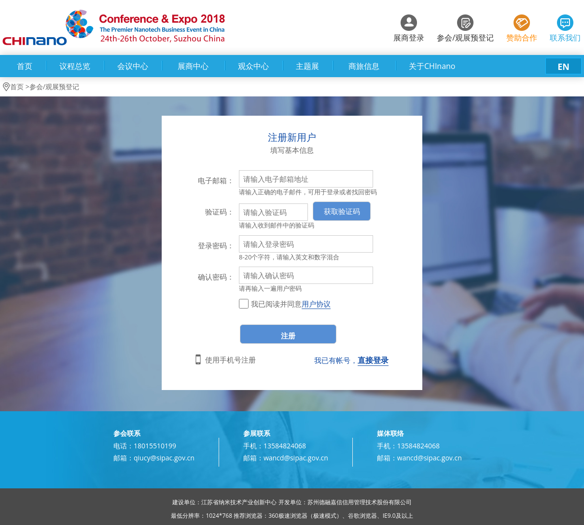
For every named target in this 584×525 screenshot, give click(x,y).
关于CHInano (432, 66)
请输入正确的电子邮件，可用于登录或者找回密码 (308, 192)
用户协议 (316, 304)
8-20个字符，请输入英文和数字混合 (289, 257)
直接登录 (373, 360)
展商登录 (408, 37)
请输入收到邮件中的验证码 (276, 225)
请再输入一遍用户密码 (270, 288)
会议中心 (132, 66)
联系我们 (565, 37)
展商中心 (193, 66)
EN (563, 66)
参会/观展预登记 (465, 37)
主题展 (307, 66)
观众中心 (253, 66)
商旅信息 (363, 66)
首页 (24, 66)
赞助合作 (521, 37)
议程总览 (74, 66)
